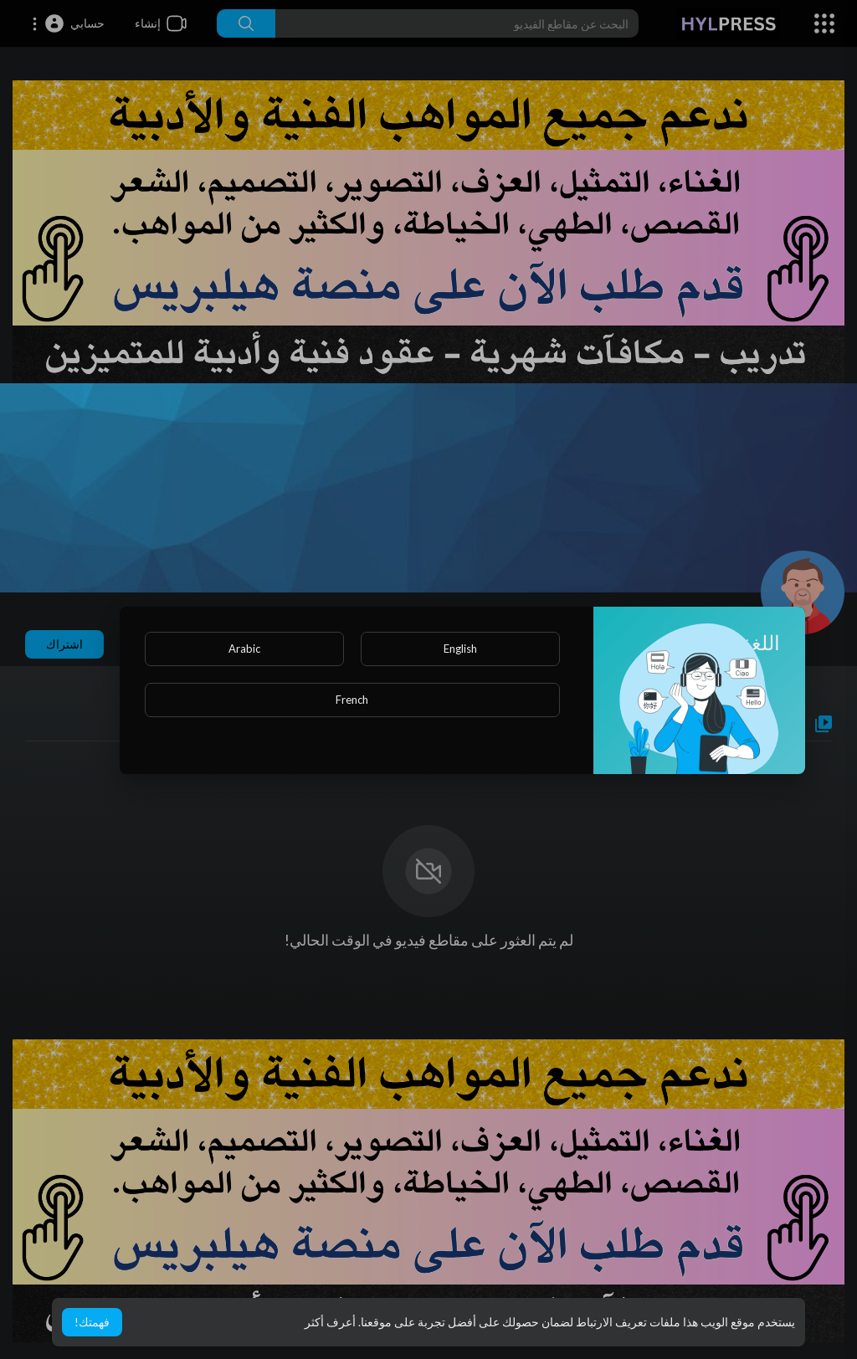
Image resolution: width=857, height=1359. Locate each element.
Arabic (244, 648)
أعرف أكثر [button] (330, 1322)
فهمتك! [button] (92, 1322)
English (460, 648)
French (352, 699)
